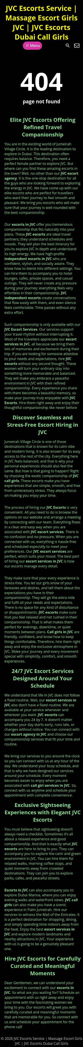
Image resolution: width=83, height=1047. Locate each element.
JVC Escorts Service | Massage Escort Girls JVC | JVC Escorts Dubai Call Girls (42, 22)
